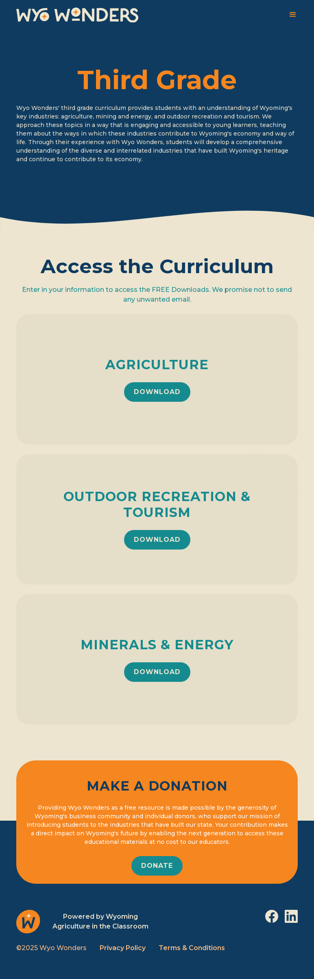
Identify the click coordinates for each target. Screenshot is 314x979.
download (157, 392)
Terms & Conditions (192, 948)
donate (157, 865)
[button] (293, 14)
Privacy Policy (123, 948)
